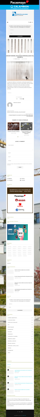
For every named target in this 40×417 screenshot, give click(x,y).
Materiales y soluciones (20, 341)
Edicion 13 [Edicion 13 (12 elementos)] (29, 246)
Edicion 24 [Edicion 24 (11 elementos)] (29, 250)
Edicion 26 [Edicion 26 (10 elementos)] (14, 252)
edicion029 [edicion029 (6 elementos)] (9, 246)
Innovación (20, 331)
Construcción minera (20, 320)
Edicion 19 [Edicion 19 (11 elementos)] (29, 248)
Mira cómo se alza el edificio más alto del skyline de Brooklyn (23, 283)
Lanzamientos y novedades (20, 336)
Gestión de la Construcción (20, 322)
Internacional (20, 334)
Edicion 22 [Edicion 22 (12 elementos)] (19, 250)
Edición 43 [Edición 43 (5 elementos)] (19, 255)
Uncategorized (20, 350)
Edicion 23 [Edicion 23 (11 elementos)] (24, 250)
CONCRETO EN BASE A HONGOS (13, 131)
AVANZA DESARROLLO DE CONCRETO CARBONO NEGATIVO (26, 132)
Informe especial (20, 327)
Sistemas (20, 348)
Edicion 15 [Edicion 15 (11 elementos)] (9, 248)
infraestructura (20, 329)
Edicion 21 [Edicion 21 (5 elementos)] (14, 250)
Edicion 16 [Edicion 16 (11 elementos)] (14, 248)
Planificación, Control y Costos (20, 345)
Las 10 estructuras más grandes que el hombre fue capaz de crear (23, 290)
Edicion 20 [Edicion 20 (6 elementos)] (9, 250)
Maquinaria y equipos (20, 338)
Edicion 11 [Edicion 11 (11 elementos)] (19, 246)
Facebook (9, 263)
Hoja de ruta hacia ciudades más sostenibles (22, 389)
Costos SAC (24, 415)
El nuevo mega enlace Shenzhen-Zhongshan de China (24, 276)
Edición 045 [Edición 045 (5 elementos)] (9, 255)
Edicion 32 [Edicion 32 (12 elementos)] (29, 252)
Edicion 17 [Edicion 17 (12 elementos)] (19, 248)
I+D (20, 54)
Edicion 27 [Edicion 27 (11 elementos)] (19, 252)
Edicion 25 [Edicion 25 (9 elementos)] (9, 252)
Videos (20, 352)
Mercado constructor (20, 343)
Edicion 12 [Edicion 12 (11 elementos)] (24, 246)
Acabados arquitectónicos (20, 317)
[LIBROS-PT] (17, 224)
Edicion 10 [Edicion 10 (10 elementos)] (14, 246)
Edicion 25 (9, 92)
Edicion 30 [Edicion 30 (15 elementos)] (24, 252)
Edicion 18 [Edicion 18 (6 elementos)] (24, 248)
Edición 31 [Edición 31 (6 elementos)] (14, 255)
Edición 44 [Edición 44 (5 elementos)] (24, 255)
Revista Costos (17, 58)
